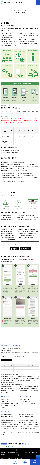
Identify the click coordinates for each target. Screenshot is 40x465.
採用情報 (3, 455)
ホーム (2, 450)
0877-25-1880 (7, 350)
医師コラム (34, 452)
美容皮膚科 (3, 452)
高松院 (21, 455)
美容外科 (19, 452)
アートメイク (27, 452)
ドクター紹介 (20, 450)
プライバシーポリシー (12, 455)
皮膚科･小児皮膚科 (30, 450)
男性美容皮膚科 (11, 452)
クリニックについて (10, 450)
